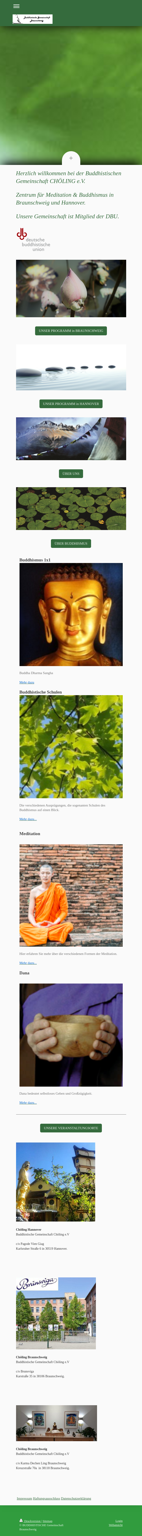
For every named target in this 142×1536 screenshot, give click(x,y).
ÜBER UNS (71, 474)
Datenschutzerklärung (76, 1498)
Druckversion (30, 1521)
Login (119, 1520)
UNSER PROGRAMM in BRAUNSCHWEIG (71, 331)
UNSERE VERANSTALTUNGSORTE (71, 1128)
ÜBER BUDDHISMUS (71, 543)
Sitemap (48, 1521)
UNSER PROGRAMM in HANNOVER (71, 404)
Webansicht (116, 1525)
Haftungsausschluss (46, 1498)
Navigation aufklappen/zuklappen (71, 6)
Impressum (24, 1498)
